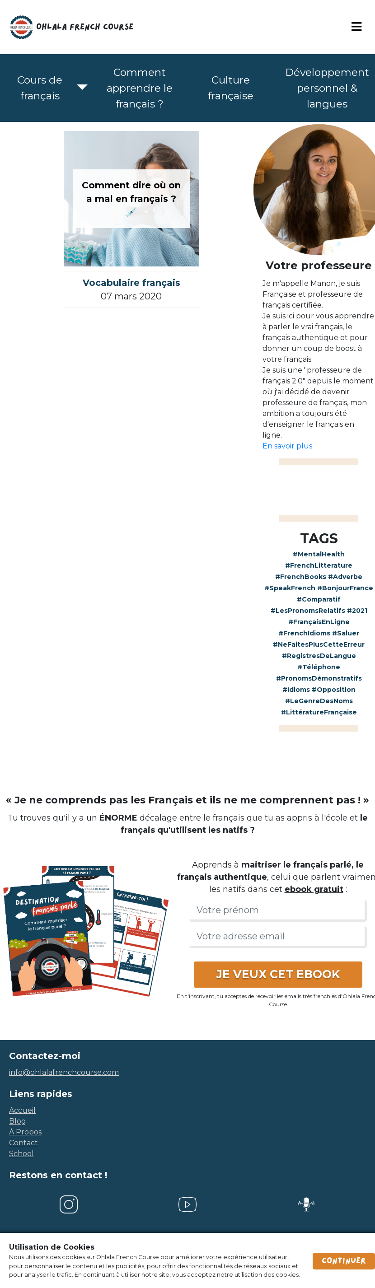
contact (23, 1143)
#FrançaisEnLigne (319, 622)
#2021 (357, 611)
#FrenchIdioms (304, 633)
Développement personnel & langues (327, 88)
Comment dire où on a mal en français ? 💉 (131, 199)
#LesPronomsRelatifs (308, 611)
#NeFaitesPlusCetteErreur (319, 644)
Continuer (344, 1260)
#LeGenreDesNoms (319, 701)
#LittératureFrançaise (319, 712)
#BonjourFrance (345, 588)
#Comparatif (319, 599)
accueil (22, 1110)
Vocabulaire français (131, 282)
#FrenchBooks (300, 577)
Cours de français (39, 88)
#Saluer (345, 633)
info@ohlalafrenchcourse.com (64, 1072)
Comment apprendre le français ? (140, 88)
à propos (25, 1132)
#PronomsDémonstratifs (319, 678)
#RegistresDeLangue (319, 656)
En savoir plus (287, 446)
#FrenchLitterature (318, 565)
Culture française (230, 88)
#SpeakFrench (289, 588)
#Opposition (334, 690)
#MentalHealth (319, 554)
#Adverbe (345, 577)
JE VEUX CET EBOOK (278, 974)
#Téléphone (318, 667)
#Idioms (296, 690)
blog (17, 1121)
